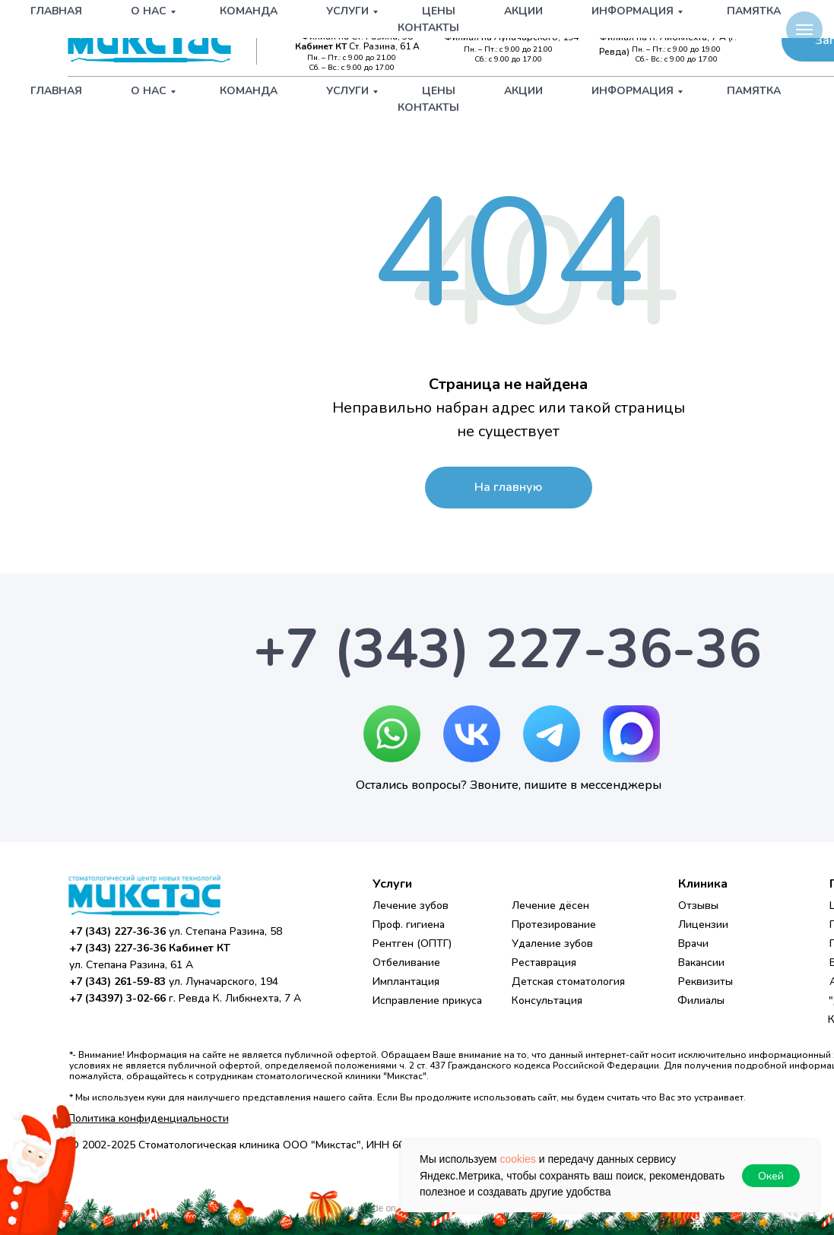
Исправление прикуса (427, 1000)
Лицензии (703, 924)
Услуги (347, 91)
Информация (632, 91)
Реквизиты (705, 981)
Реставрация (544, 962)
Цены (438, 91)
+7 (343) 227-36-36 (355, 24)
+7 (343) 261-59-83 (520, 24)
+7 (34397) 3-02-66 (683, 24)
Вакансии (701, 962)
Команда (248, 91)
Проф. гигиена (409, 924)
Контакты (428, 107)
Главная (56, 91)
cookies (517, 1159)
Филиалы (701, 1000)
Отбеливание (406, 962)
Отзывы (698, 905)
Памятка (754, 91)
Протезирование (554, 924)
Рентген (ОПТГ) (412, 943)
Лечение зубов (411, 905)
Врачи (693, 943)
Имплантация (406, 981)
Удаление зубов (552, 943)
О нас (148, 91)
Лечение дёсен (550, 905)
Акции (523, 91)
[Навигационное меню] (804, 29)
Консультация (547, 1000)
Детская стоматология (568, 981)
